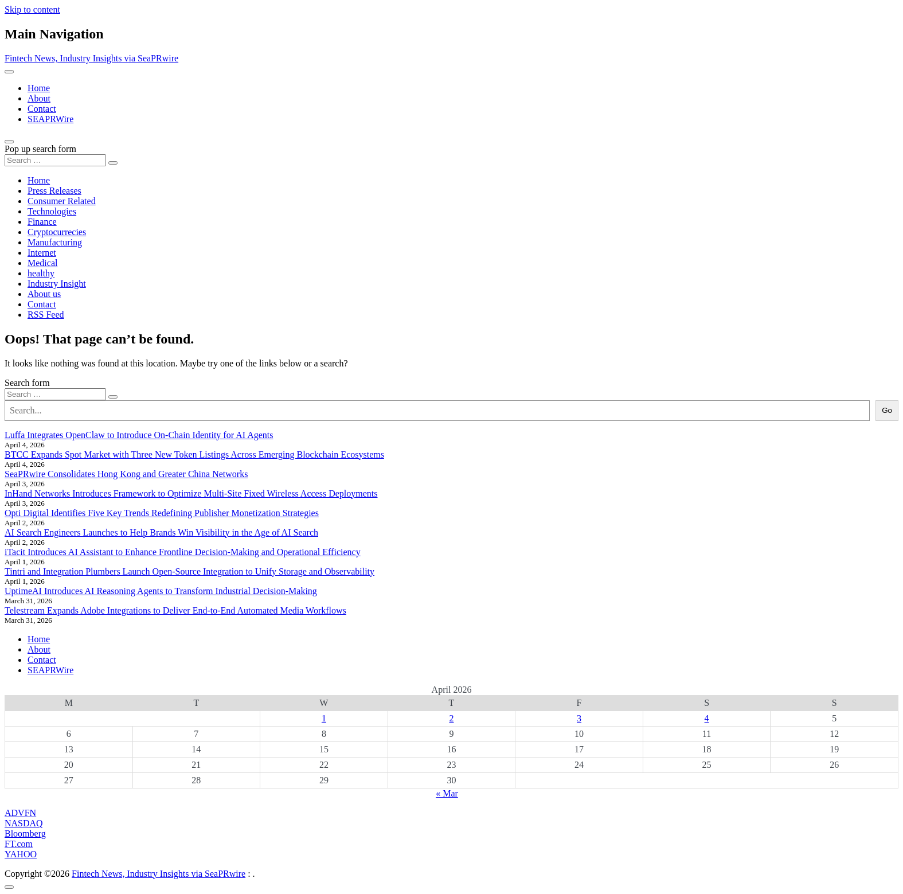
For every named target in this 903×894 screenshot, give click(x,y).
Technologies (52, 211)
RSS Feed (46, 314)
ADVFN (20, 813)
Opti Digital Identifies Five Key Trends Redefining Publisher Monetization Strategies (162, 513)
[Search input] (55, 160)
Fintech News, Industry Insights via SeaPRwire (91, 58)
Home (39, 88)
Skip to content (32, 9)
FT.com (19, 844)
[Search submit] (113, 163)
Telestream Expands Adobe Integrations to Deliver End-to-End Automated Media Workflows (175, 610)
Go (887, 410)
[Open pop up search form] (9, 141)
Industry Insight (57, 283)
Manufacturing (55, 242)
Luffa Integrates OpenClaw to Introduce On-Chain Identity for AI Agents (139, 435)
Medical (42, 263)
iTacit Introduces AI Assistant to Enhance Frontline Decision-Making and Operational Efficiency (183, 552)
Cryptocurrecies (57, 232)
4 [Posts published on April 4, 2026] (707, 718)
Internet (42, 252)
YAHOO (21, 854)
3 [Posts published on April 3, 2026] (579, 718)
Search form (27, 383)
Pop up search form (40, 149)
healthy (41, 273)
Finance (42, 222)
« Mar (447, 793)
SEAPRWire (50, 119)
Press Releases (54, 191)
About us (44, 294)
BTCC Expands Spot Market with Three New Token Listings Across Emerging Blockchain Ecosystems (194, 454)
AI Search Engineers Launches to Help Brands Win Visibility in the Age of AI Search (161, 532)
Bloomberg (25, 833)
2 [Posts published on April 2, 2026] (451, 718)
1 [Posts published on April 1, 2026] (324, 718)
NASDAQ (24, 823)
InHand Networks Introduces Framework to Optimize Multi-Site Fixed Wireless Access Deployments (191, 493)
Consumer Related (62, 201)
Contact (42, 109)
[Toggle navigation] (9, 71)
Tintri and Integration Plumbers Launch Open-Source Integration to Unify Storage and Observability (189, 571)
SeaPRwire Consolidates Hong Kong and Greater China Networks (126, 474)
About (39, 98)
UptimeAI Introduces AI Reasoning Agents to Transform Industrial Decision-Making (161, 591)
